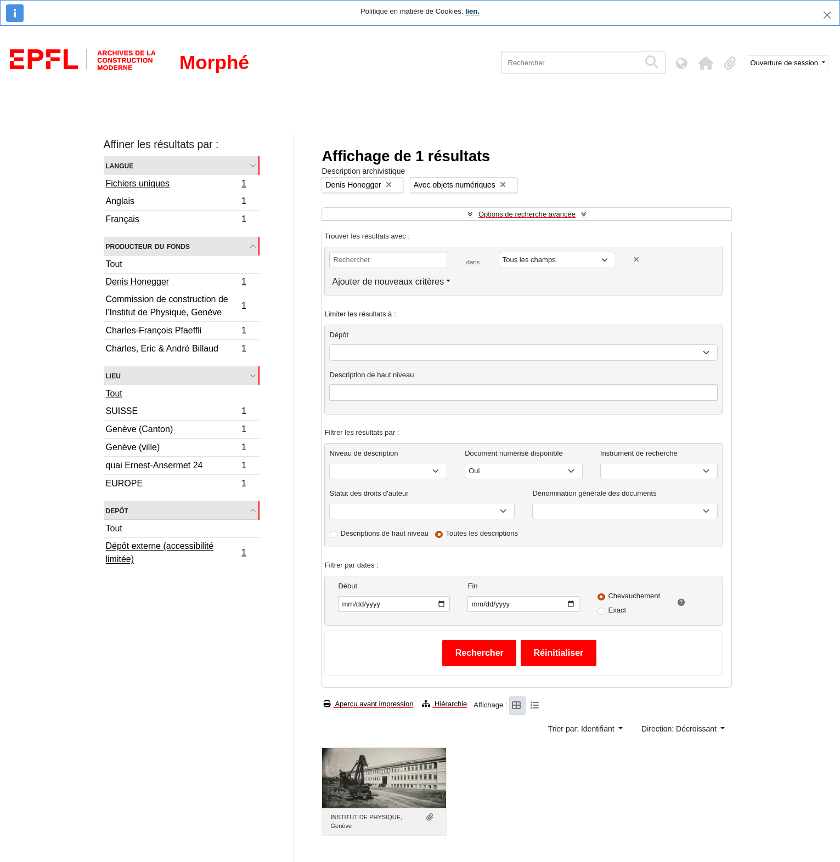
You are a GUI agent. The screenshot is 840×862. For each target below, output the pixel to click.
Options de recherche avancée (527, 214)
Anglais (176, 203)
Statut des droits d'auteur (368, 493)
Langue (120, 165)
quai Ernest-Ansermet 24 (176, 467)
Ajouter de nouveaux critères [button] (388, 281)
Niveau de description (363, 453)
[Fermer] (827, 15)
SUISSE (176, 413)
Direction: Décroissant (680, 728)
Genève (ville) (176, 449)
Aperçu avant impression (368, 704)
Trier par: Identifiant (582, 728)
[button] (706, 63)
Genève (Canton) (176, 431)
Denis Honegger (176, 283)
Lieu (113, 375)
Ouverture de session (785, 63)
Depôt (117, 510)
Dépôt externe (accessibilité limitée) (176, 552)
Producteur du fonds (148, 246)
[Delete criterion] (636, 260)
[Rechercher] (570, 63)
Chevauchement (634, 596)
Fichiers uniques (176, 184)
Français (176, 220)
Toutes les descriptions (482, 533)
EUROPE (176, 484)
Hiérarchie (444, 704)
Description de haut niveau (371, 375)
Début (347, 586)
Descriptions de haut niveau (384, 533)
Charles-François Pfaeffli (176, 332)
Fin (472, 586)
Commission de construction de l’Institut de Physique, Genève (176, 305)
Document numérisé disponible (513, 453)
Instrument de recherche (639, 453)
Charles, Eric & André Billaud (176, 350)
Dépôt (338, 335)
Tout (114, 264)
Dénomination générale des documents (594, 493)
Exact (617, 610)
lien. (472, 11)
